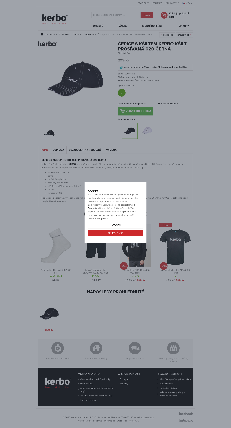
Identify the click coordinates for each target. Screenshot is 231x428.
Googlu (91, 219)
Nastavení (115, 236)
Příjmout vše (115, 244)
